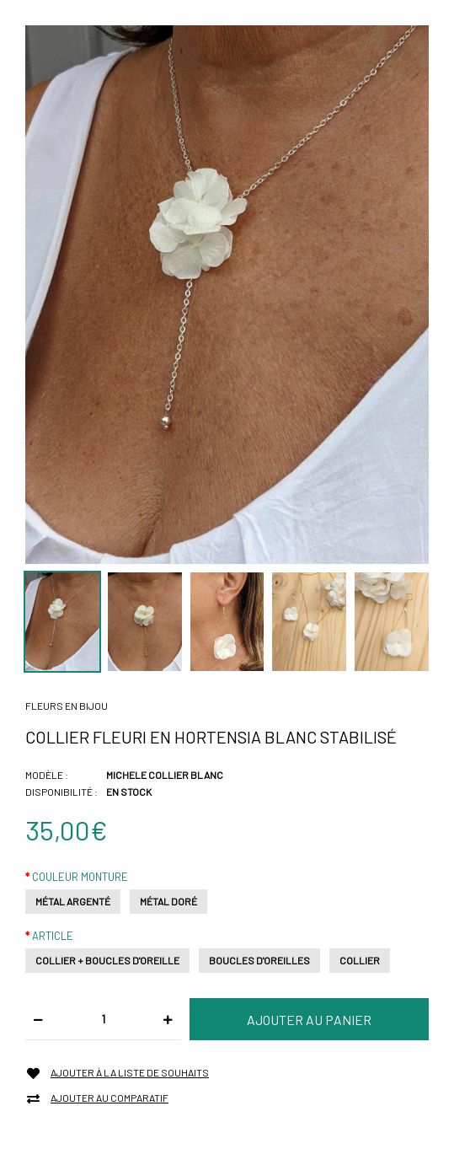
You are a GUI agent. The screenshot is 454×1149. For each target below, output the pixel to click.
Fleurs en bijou (66, 705)
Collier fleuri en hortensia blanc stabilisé (211, 737)
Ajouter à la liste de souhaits (130, 1073)
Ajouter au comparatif (109, 1098)
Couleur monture (80, 876)
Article (52, 935)
